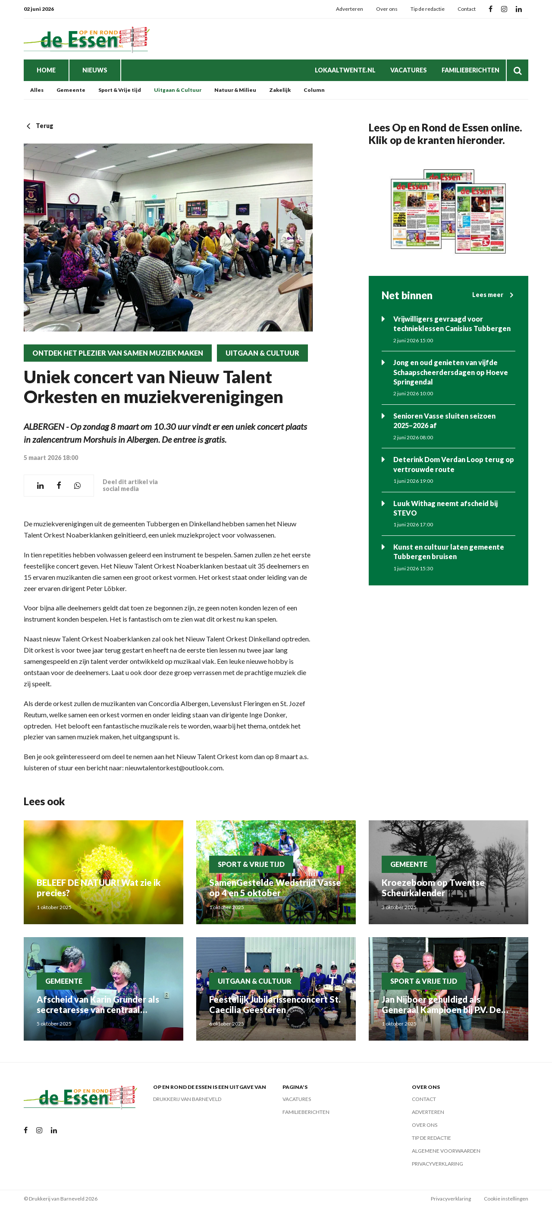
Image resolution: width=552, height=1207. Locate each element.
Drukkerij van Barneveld (187, 1099)
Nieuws (94, 70)
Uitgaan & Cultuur (177, 90)
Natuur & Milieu (235, 90)
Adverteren (349, 9)
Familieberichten (470, 70)
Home (46, 70)
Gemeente (70, 90)
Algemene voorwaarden (446, 1151)
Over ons (387, 9)
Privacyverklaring (437, 1163)
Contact (467, 9)
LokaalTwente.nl (345, 70)
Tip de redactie (428, 9)
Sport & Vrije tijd (119, 90)
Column (314, 90)
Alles (37, 90)
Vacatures (408, 70)
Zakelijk (280, 90)
